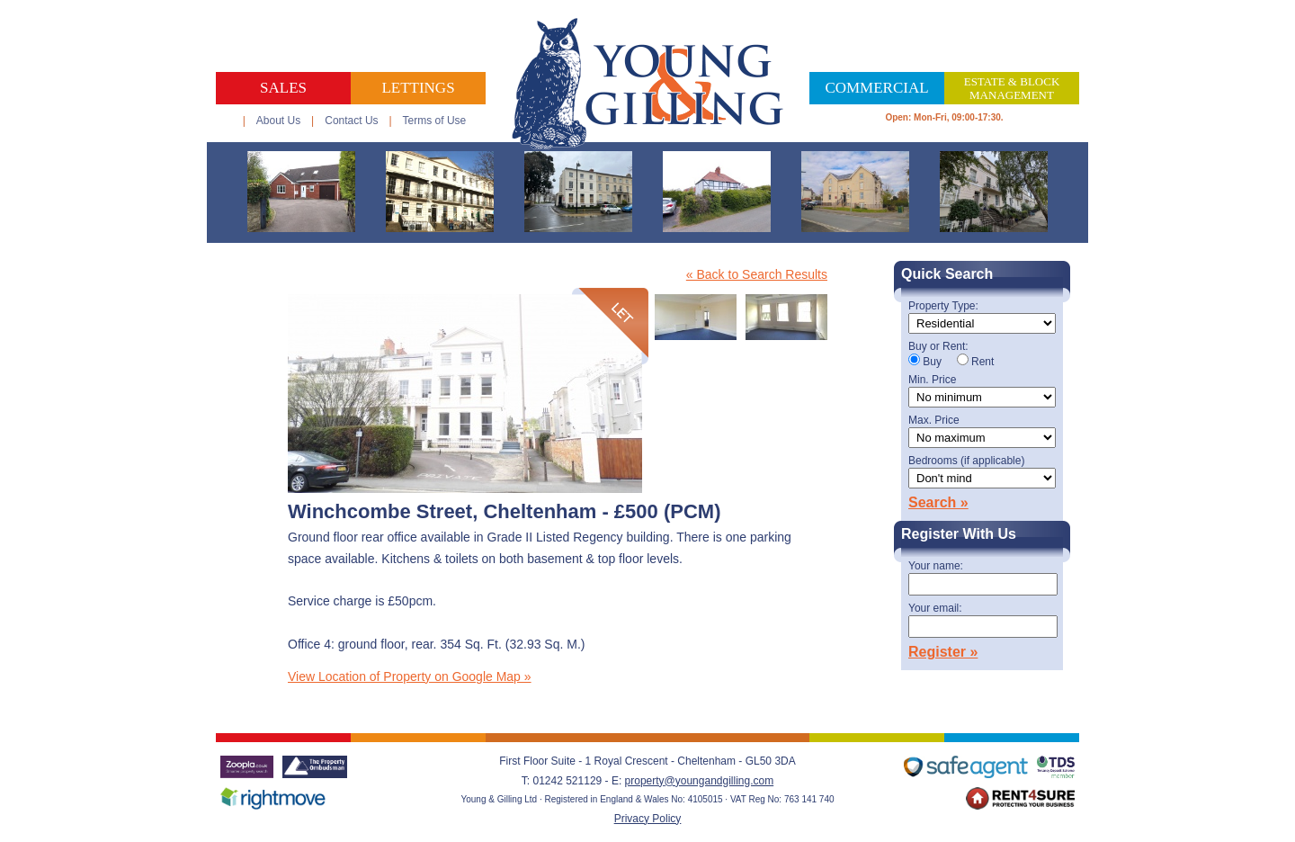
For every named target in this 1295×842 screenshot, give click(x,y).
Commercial (876, 87)
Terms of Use (435, 120)
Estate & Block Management (1012, 88)
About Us (278, 120)
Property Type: (943, 306)
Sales (283, 87)
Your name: (935, 566)
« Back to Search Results (756, 274)
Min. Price (932, 380)
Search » (938, 502)
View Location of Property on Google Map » (409, 676)
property (645, 781)
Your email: (935, 608)
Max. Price (934, 420)
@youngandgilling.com (719, 781)
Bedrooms (966, 461)
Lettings (417, 87)
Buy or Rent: (938, 347)
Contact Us (351, 120)
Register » (943, 651)
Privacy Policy (648, 818)
